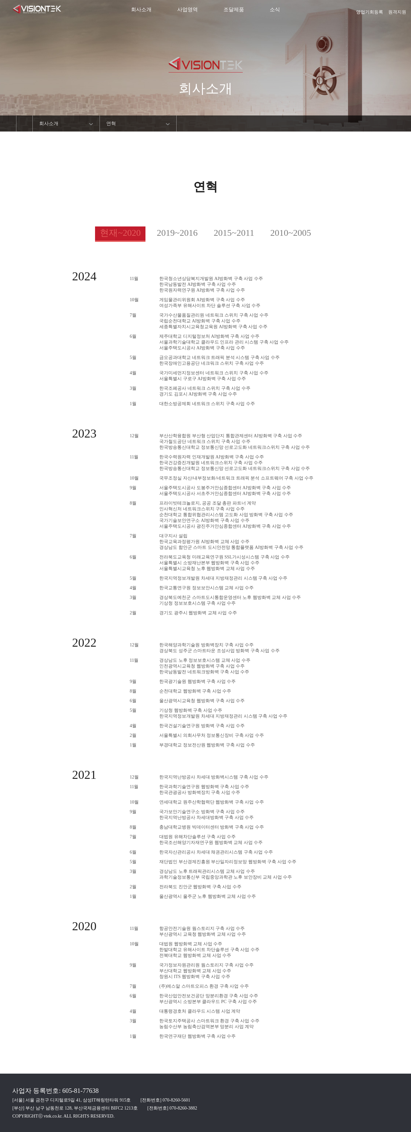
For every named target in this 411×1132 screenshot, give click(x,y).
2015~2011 (234, 233)
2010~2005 (290, 233)
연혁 (111, 123)
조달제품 (233, 9)
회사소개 (141, 9)
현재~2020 (120, 233)
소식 (275, 9)
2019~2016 (177, 233)
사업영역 (187, 9)
